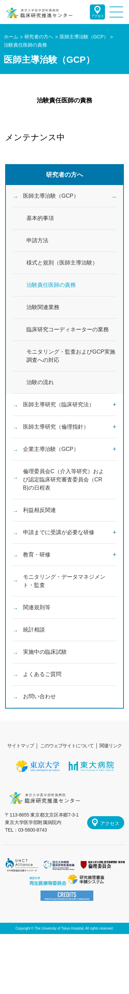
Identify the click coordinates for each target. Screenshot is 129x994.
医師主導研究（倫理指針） (56, 427)
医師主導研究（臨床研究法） (58, 404)
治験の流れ (40, 382)
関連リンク (110, 745)
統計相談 (34, 630)
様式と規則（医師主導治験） (62, 263)
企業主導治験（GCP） (51, 449)
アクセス (97, 16)
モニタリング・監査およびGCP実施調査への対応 (70, 356)
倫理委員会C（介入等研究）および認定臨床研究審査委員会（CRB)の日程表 (63, 479)
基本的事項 (40, 218)
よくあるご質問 (42, 674)
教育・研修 (36, 554)
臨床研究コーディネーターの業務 (67, 329)
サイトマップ (20, 745)
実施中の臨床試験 (45, 652)
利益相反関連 (39, 510)
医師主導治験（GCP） (51, 196)
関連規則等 (36, 607)
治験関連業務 (42, 307)
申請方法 (37, 240)
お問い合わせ (39, 696)
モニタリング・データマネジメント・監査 (64, 581)
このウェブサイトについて (67, 745)
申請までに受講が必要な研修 (58, 532)
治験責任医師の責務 (51, 285)
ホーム (11, 36)
